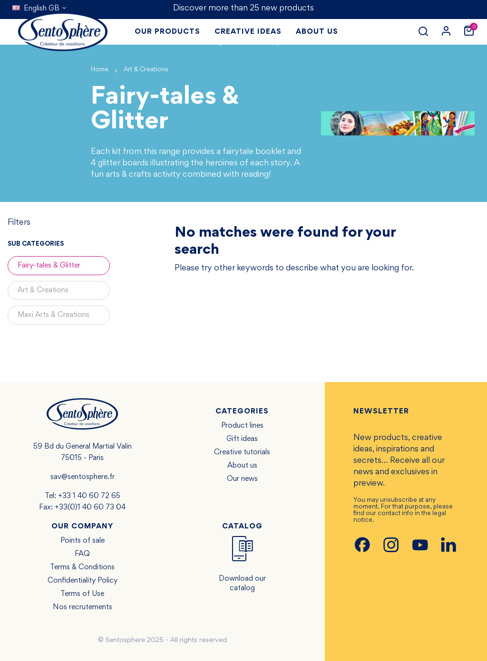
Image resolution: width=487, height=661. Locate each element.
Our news (242, 479)
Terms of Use (82, 594)
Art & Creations (43, 290)
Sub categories (36, 244)
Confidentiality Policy (82, 580)
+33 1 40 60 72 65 (89, 496)
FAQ (82, 554)
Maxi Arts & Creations (53, 315)
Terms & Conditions (82, 567)
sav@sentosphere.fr (82, 477)
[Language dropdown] (39, 8)
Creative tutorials (242, 452)
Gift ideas (242, 439)
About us (242, 465)
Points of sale (82, 540)
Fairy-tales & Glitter (49, 265)
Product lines (242, 425)
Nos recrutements (82, 607)
